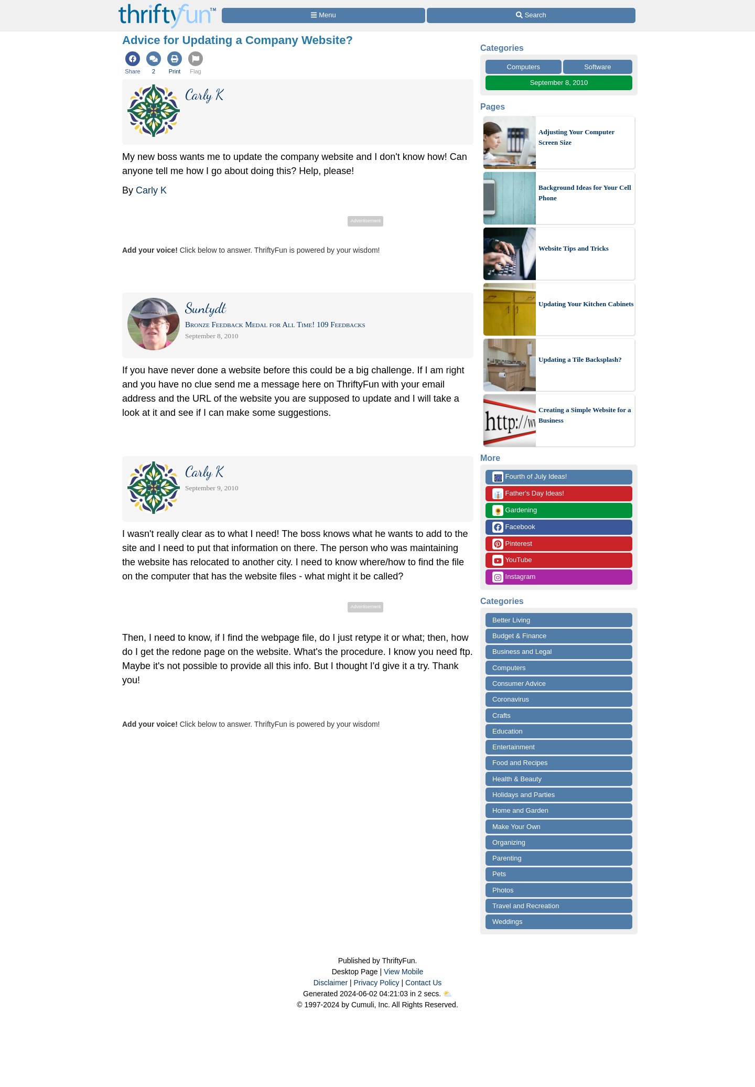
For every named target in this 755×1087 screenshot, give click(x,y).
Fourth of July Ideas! (529, 476)
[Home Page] (167, 6)
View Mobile (403, 971)
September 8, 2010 (559, 83)
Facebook (513, 527)
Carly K (151, 190)
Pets (499, 874)
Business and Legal (522, 651)
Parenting (507, 858)
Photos (502, 890)
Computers (524, 67)
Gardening (514, 510)
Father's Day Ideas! (528, 493)
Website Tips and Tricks (573, 248)
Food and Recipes (520, 763)
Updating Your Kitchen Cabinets (586, 304)
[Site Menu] (323, 15)
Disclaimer (331, 982)
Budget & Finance (519, 636)
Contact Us (423, 982)
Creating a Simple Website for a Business (584, 415)
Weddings (507, 921)
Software (597, 67)
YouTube (512, 560)
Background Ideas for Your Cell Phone (584, 193)
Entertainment (513, 747)
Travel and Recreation (525, 906)
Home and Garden (520, 810)
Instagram (513, 577)
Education (507, 731)
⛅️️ (447, 993)
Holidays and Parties (523, 795)
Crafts (501, 715)
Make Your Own (516, 827)
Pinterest (512, 544)
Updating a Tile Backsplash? (580, 359)
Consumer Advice (519, 683)
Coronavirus (510, 699)
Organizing (508, 842)
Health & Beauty (517, 779)
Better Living (511, 620)
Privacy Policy (376, 982)
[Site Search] (531, 15)
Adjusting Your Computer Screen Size (576, 137)
